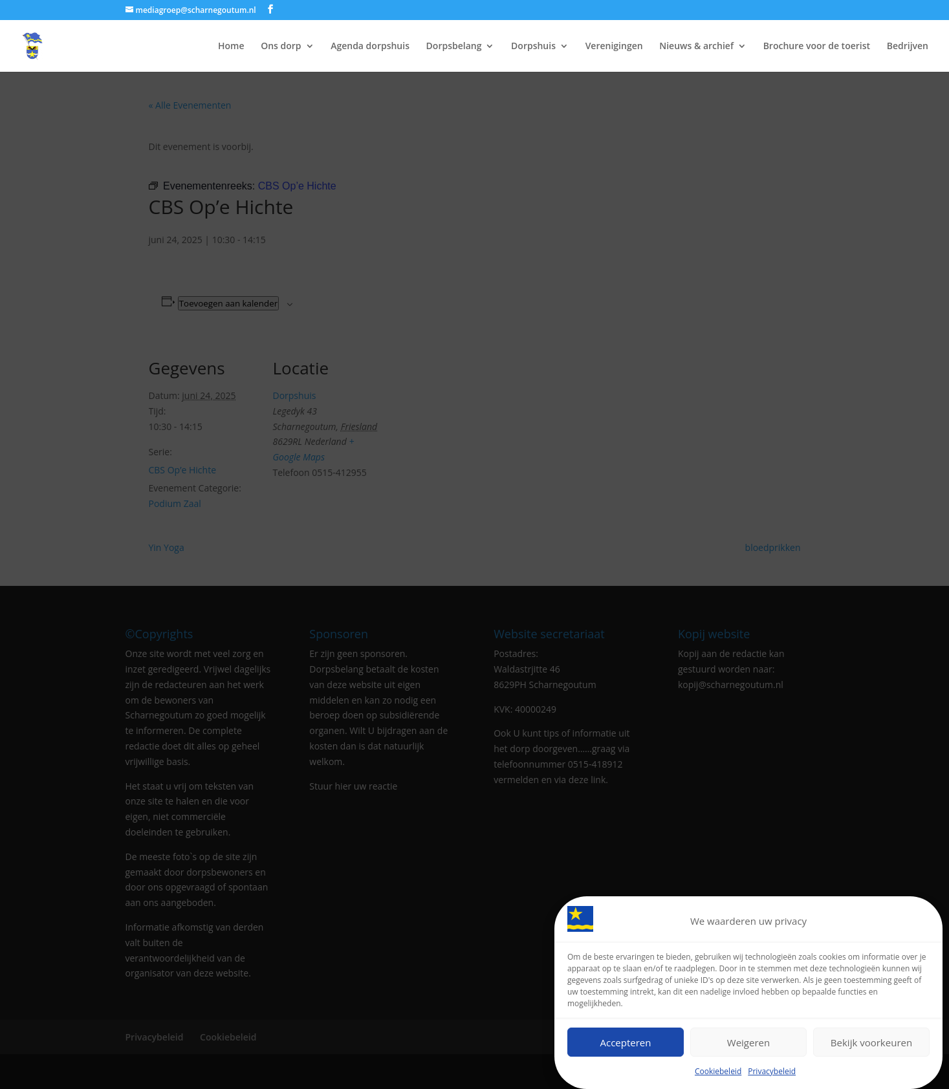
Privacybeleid (772, 1071)
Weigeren (748, 1042)
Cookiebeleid (718, 1071)
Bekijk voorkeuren (871, 1042)
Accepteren (625, 1042)
